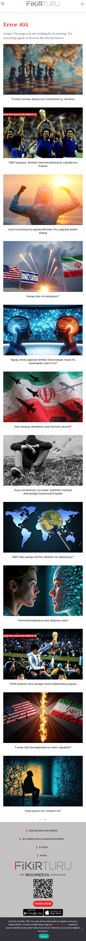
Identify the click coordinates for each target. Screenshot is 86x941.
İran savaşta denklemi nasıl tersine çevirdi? (43, 426)
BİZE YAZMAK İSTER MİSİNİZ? (43, 830)
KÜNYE (43, 855)
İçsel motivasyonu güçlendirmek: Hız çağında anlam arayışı (43, 231)
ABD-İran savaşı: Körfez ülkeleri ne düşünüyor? (43, 557)
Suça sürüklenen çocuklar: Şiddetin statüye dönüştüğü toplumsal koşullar (43, 492)
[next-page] (45, 820)
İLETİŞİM (43, 847)
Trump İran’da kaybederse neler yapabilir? (43, 747)
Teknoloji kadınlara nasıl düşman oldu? (43, 620)
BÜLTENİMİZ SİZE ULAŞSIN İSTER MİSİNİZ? (43, 839)
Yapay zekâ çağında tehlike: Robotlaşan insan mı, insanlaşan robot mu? (43, 361)
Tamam (43, 936)
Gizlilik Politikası (60, 924)
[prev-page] (40, 820)
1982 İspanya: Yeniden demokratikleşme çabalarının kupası (43, 164)
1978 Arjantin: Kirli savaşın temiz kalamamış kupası (43, 683)
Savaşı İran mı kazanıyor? (43, 296)
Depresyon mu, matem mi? (43, 810)
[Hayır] (82, 929)
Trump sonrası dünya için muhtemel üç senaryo (43, 99)
